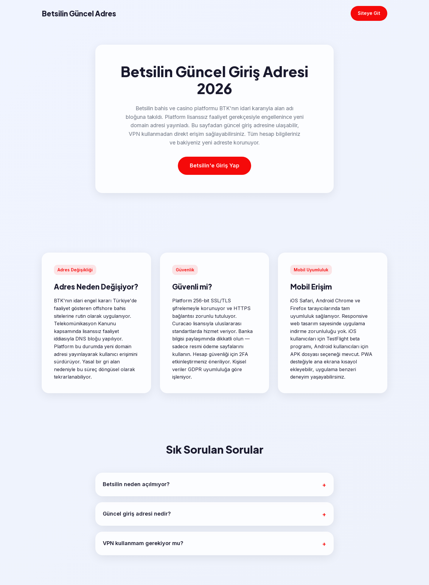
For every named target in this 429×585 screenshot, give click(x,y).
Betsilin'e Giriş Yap (214, 165)
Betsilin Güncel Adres (79, 13)
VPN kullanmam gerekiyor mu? (143, 543)
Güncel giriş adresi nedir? (137, 514)
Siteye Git (369, 13)
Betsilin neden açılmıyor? (136, 484)
